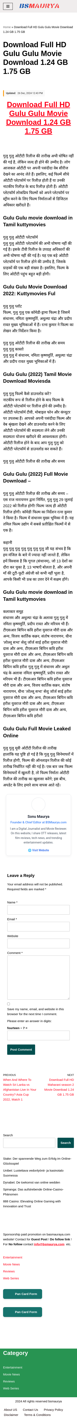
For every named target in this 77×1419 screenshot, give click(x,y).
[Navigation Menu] (8, 6)
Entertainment (12, 1257)
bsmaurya (55, 1401)
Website (12, 936)
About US (10, 1409)
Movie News (11, 1264)
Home (7, 27)
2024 (18, 1401)
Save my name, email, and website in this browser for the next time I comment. (35, 1011)
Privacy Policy (54, 1409)
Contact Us (30, 1409)
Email (12, 919)
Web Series (11, 1278)
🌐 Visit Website (38, 850)
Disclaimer (11, 1415)
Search (8, 1135)
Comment (15, 953)
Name (12, 902)
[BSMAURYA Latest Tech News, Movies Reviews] (39, 6)
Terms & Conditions (37, 1415)
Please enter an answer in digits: (29, 1021)
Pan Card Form (22, 1293)
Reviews (9, 1271)
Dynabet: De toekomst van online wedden (31, 1182)
